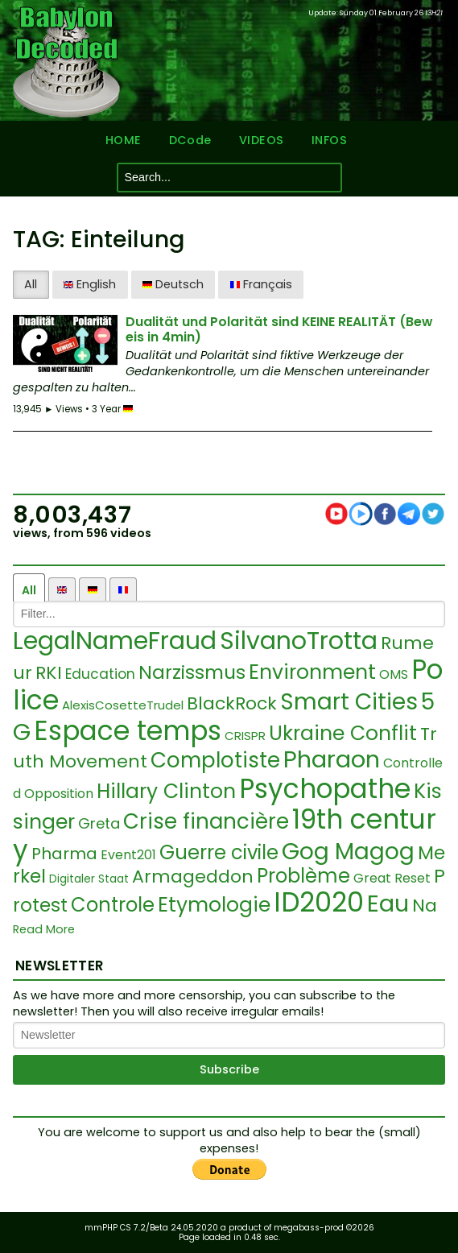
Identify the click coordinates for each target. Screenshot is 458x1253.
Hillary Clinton (166, 791)
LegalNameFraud (115, 641)
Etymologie (214, 905)
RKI (48, 672)
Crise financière (206, 821)
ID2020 (319, 902)
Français (261, 284)
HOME (121, 140)
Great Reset (392, 878)
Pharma (64, 853)
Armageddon (193, 876)
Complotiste (215, 760)
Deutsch (173, 284)
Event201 (128, 855)
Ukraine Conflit (343, 733)
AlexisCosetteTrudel (123, 705)
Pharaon (331, 759)
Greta (99, 823)
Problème (303, 875)
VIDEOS (261, 140)
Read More (44, 930)
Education (100, 674)
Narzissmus (192, 672)
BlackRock (232, 703)
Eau (388, 903)
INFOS (330, 140)
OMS (393, 674)
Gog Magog (348, 851)
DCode (189, 140)
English (90, 284)
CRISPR (245, 735)
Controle (113, 904)
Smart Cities (349, 701)
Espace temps (127, 731)
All (30, 284)
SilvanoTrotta (299, 641)
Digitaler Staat (89, 878)
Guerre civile (219, 852)
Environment (312, 672)
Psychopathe (325, 789)
